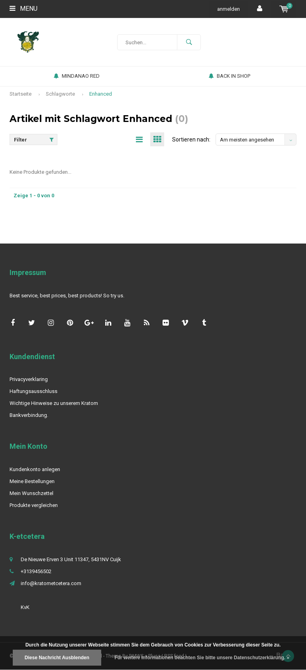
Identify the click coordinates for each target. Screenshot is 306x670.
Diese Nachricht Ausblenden (57, 657)
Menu (23, 8)
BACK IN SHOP (229, 76)
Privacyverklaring (29, 379)
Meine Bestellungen (32, 481)
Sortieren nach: (191, 139)
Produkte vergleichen (34, 505)
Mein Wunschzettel (31, 493)
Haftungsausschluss (33, 391)
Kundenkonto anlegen (35, 469)
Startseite (20, 94)
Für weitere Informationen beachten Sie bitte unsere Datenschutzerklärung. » (201, 657)
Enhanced (100, 94)
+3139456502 (36, 571)
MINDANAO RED (77, 76)
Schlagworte (60, 94)
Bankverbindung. (29, 415)
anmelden (228, 9)
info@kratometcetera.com (51, 583)
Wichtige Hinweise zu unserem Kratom (54, 403)
